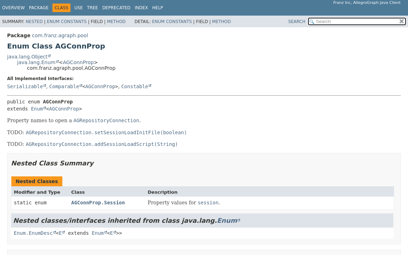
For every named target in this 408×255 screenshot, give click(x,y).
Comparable (64, 86)
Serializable (25, 86)
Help (157, 7)
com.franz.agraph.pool (60, 35)
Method (116, 21)
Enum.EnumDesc (33, 233)
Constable (134, 86)
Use (78, 7)
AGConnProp (78, 62)
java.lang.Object (27, 57)
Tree (92, 7)
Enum (37, 109)
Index (141, 7)
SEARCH (297, 21)
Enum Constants (66, 21)
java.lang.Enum (36, 62)
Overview (13, 7)
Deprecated (116, 7)
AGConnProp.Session (98, 202)
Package (39, 7)
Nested (34, 21)
